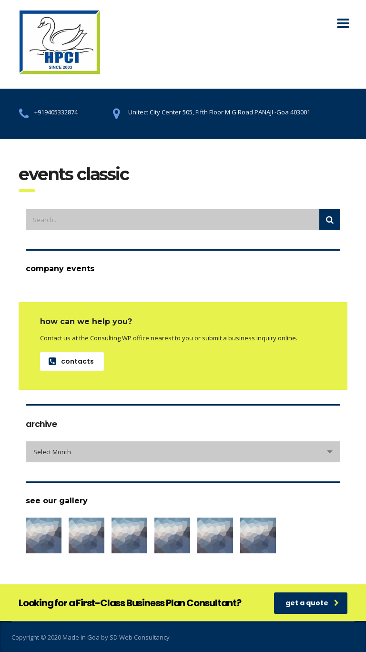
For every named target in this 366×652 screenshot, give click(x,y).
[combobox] (183, 451)
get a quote (312, 603)
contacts (71, 361)
